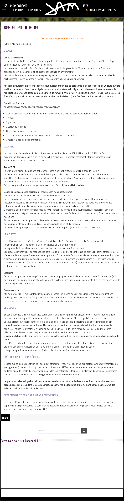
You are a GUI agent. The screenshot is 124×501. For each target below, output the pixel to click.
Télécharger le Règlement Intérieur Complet (62, 38)
